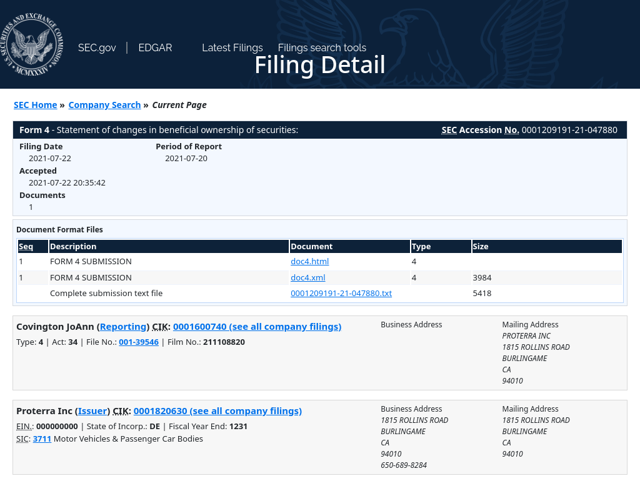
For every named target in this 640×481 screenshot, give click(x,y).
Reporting (123, 326)
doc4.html (310, 261)
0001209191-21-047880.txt (341, 293)
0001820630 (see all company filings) (218, 410)
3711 (42, 438)
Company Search (105, 105)
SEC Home (36, 105)
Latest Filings (232, 48)
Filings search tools (322, 48)
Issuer (92, 410)
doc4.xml (308, 277)
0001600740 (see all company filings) (257, 326)
